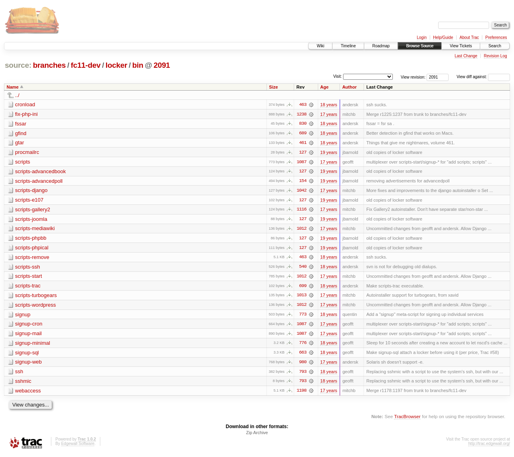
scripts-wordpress (35, 306)
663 (302, 355)
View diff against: (483, 77)
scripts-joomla (31, 220)
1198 (301, 393)
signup (22, 316)
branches (49, 65)
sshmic (23, 383)
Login (422, 37)
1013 (301, 297)
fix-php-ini (26, 114)
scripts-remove (32, 258)
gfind (20, 133)
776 (302, 345)
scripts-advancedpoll (39, 181)
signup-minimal (32, 345)
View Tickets (461, 46)
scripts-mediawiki (35, 229)
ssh (19, 374)
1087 (301, 162)
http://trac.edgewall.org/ (489, 446)
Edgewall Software (77, 446)
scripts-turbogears (36, 297)
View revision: (413, 77)
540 (302, 268)
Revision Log (495, 56)
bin (137, 65)
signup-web (28, 364)
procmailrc (27, 153)
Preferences (496, 37)
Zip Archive (257, 435)
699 (302, 287)
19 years (328, 152)
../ (17, 95)
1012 (301, 229)
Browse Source (419, 46)
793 (302, 374)
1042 (301, 191)
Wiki (320, 46)
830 (302, 124)
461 (302, 143)
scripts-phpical (32, 249)
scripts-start (28, 278)
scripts (22, 162)
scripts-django (31, 191)
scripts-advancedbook (40, 172)
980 (302, 364)
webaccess (28, 393)
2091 (162, 65)
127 (302, 153)
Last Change (466, 56)
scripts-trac (28, 287)
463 (302, 104)
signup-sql (27, 355)
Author (349, 87)
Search (494, 46)
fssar (20, 124)
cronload (25, 104)
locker (116, 65)
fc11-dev (85, 65)
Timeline (348, 46)
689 (302, 133)
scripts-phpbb (31, 239)
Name (13, 87)
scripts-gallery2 (32, 210)
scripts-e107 (29, 201)
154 (302, 181)
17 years (328, 114)
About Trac (469, 37)
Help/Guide (443, 37)
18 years (328, 104)
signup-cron (29, 326)
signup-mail (28, 335)
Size (273, 87)
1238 (301, 114)
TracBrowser (407, 419)
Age (324, 87)
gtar (19, 143)
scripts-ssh (27, 268)
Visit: (337, 76)
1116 (301, 210)
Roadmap (381, 46)
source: (18, 65)
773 (302, 316)
